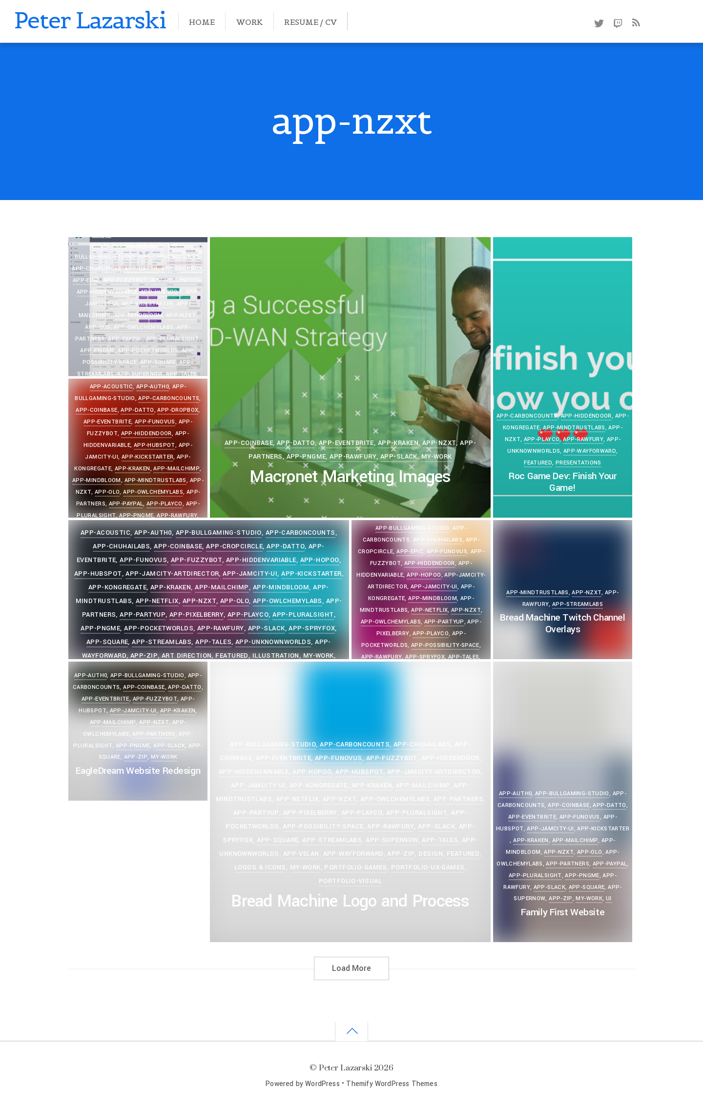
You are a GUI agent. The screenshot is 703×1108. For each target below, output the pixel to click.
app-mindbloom (138, 315)
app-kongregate (117, 587)
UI (609, 898)
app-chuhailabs (121, 546)
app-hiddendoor (176, 280)
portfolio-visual (350, 881)
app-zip (144, 655)
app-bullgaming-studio (273, 744)
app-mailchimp (176, 468)
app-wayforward (589, 451)
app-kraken (398, 442)
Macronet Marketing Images (350, 477)
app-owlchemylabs (144, 327)
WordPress (322, 1083)
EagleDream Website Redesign (138, 771)
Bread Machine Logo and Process (350, 901)
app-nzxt (181, 315)
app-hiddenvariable (107, 292)
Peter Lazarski (345, 1067)
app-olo (97, 327)
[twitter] (599, 21)
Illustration (275, 655)
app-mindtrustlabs (574, 427)
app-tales (181, 374)
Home (201, 22)
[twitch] (618, 21)
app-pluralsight (172, 338)
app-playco (542, 439)
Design (430, 853)
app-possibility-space (445, 645)
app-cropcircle (234, 546)
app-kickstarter (148, 303)
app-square (158, 362)
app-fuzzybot (125, 280)
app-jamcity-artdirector (172, 573)
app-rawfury (353, 456)
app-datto (296, 442)
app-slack (398, 456)
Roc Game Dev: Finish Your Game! (562, 482)
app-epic (86, 280)
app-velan (301, 853)
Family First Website (562, 912)
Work (249, 22)
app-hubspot (161, 292)
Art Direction (187, 655)
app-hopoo (319, 559)
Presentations (578, 462)
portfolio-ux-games (428, 867)
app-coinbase (249, 442)
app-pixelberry (196, 614)
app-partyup (142, 614)
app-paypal (125, 338)
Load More (351, 968)
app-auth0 (515, 793)
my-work (436, 456)
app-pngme (97, 350)
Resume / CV (310, 22)
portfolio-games (355, 867)
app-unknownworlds (273, 641)
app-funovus (155, 421)
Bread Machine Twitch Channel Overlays (562, 623)
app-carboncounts (527, 416)
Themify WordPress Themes (391, 1083)
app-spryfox (312, 628)
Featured (538, 462)
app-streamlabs (161, 641)
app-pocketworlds (148, 350)
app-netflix (157, 600)
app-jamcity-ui (250, 573)
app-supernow (140, 374)
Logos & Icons (260, 867)
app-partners (153, 734)
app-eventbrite (346, 442)
